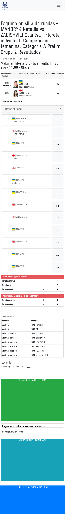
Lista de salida (9, 59)
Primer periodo (13, 109)
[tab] (32, 109)
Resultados (24, 59)
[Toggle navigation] (59, 5)
